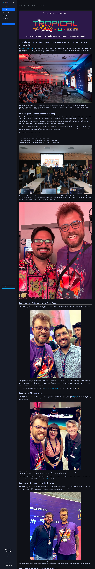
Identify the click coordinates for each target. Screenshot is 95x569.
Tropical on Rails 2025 (28, 48)
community (42, 5)
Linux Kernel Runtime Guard (51, 388)
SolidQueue (75, 396)
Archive (6, 24)
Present (8, 287)
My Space (6, 12)
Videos (6, 21)
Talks (5, 18)
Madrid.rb (47, 478)
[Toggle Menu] (14, 2)
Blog (5, 9)
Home (5, 6)
